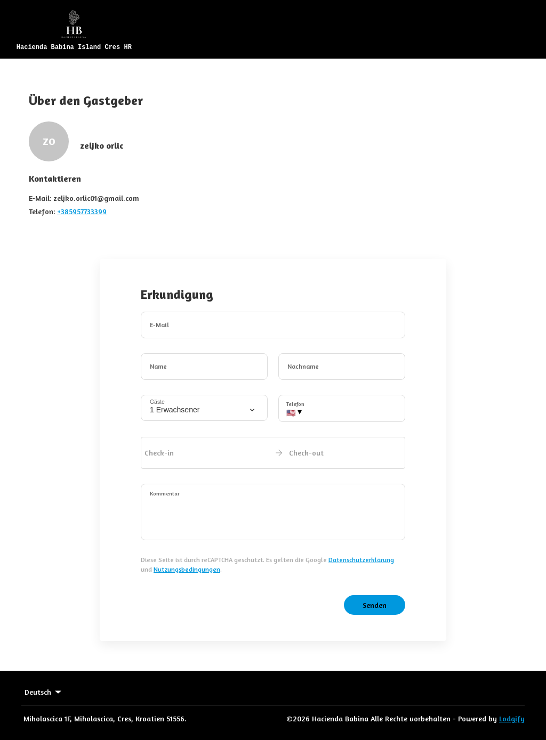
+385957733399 (82, 211)
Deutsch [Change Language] (44, 692)
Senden (375, 604)
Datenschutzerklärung (361, 560)
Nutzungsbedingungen (187, 569)
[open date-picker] (273, 453)
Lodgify (512, 718)
